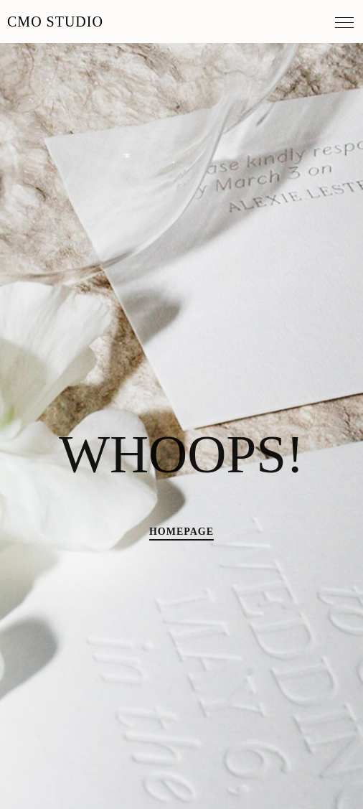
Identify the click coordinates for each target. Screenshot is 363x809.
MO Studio (55, 21)
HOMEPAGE (181, 531)
